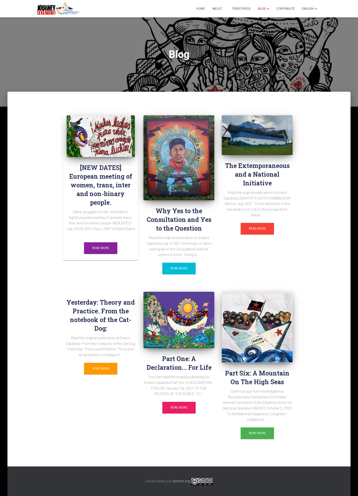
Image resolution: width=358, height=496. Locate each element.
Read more (100, 248)
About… (218, 8)
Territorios (241, 8)
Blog (263, 8)
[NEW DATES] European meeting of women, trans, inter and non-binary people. (100, 185)
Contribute (285, 8)
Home (200, 8)
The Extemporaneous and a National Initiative (257, 174)
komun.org (181, 481)
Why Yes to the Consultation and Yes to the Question (179, 219)
